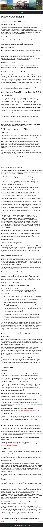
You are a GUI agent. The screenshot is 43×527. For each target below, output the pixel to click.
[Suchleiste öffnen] (41, 13)
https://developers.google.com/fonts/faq (10, 443)
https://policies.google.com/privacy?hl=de (29, 410)
